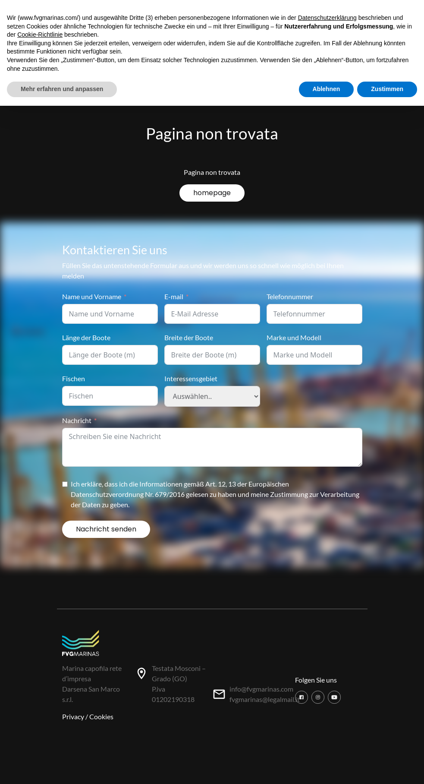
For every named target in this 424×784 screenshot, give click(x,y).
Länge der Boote (86, 337)
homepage (212, 193)
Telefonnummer (290, 296)
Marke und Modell (294, 337)
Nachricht (76, 420)
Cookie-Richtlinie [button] (40, 34)
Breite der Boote (188, 337)
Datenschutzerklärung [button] (327, 17)
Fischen (73, 378)
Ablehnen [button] (326, 88)
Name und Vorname (91, 296)
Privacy (73, 716)
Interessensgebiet (190, 378)
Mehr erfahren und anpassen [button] (62, 88)
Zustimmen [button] (387, 88)
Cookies (101, 716)
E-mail (173, 296)
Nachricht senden (106, 529)
